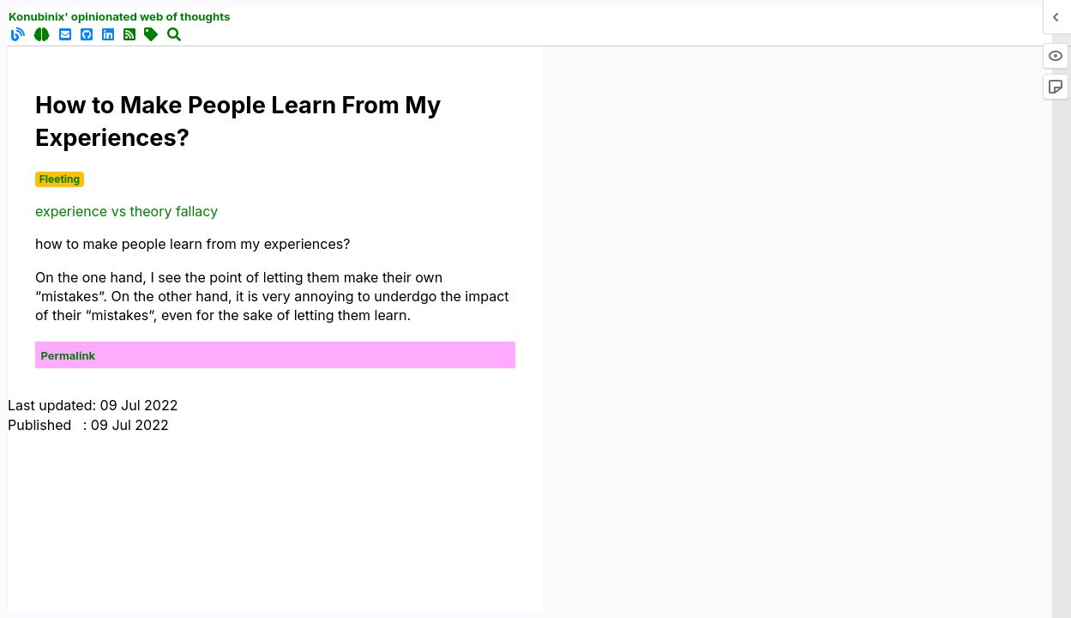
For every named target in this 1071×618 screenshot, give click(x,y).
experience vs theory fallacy (126, 211)
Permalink (68, 355)
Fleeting (59, 179)
